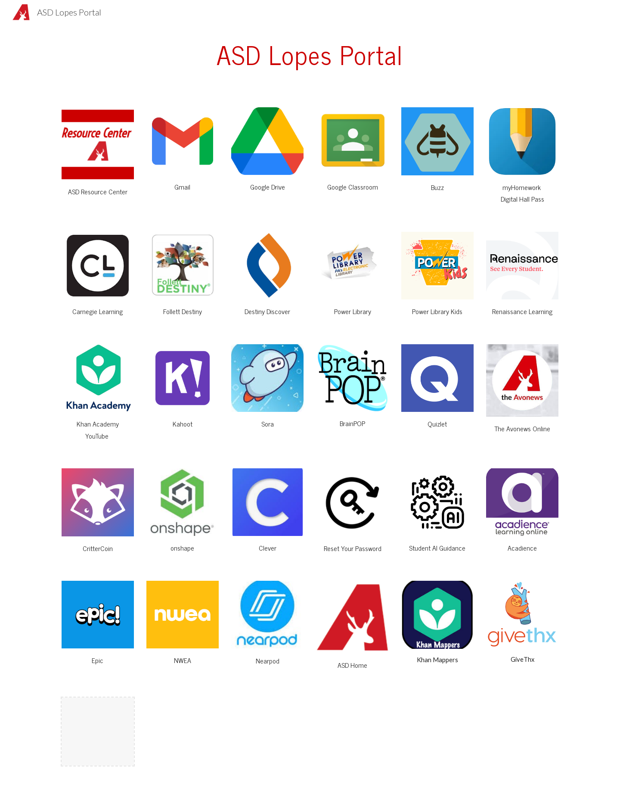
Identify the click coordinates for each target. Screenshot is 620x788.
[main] (310, 54)
